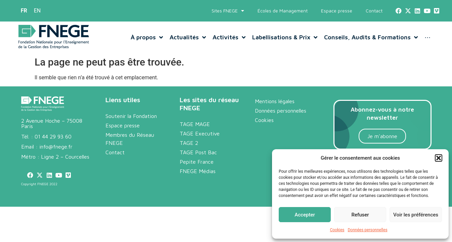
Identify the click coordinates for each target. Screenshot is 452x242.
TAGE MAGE (195, 131)
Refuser (360, 215)
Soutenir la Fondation (131, 123)
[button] (438, 158)
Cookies (337, 230)
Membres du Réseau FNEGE (129, 146)
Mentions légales (275, 108)
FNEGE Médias (198, 178)
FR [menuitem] (24, 10)
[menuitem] (24, 10)
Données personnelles (367, 230)
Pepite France (197, 169)
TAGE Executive (200, 140)
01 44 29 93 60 (53, 143)
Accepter (305, 215)
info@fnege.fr (56, 154)
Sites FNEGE (228, 11)
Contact (374, 10)
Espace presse (336, 10)
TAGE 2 (189, 150)
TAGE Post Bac (198, 159)
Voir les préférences (415, 215)
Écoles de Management (283, 10)
